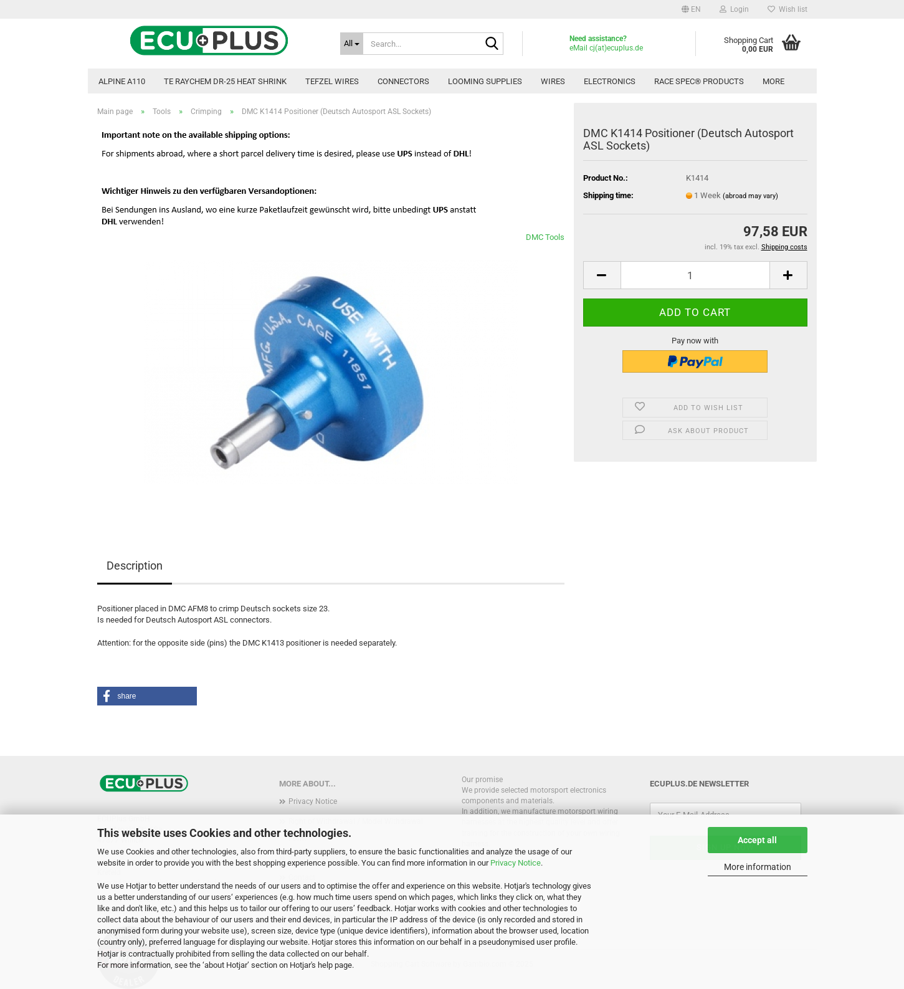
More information (757, 867)
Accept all (757, 840)
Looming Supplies (485, 81)
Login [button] (734, 9)
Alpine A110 (121, 81)
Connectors (403, 81)
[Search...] (352, 43)
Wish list (787, 9)
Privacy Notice (515, 862)
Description (135, 565)
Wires (553, 81)
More (773, 81)
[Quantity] (695, 275)
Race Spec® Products (699, 81)
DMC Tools (545, 237)
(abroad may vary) (750, 196)
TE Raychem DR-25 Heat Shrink (225, 81)
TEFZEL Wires (332, 81)
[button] (691, 9)
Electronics (609, 81)
